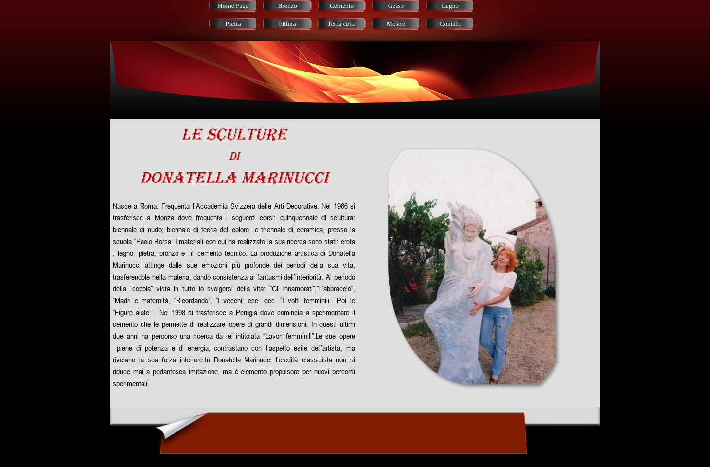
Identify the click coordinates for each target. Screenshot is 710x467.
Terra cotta (341, 23)
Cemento (342, 5)
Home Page (233, 5)
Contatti (450, 23)
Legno (450, 5)
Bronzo (287, 5)
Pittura (287, 23)
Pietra (233, 23)
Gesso (396, 5)
